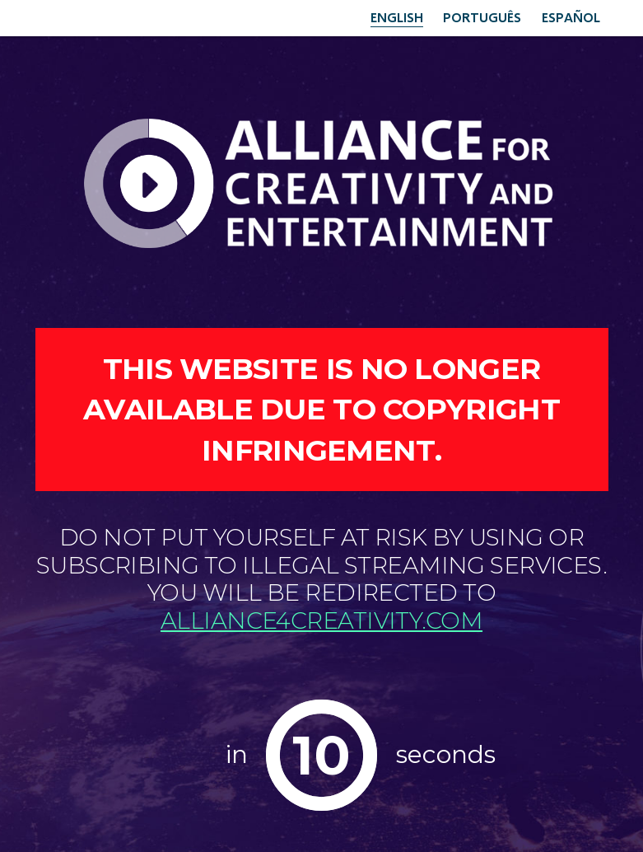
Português (482, 17)
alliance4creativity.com (321, 620)
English (396, 17)
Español (571, 17)
